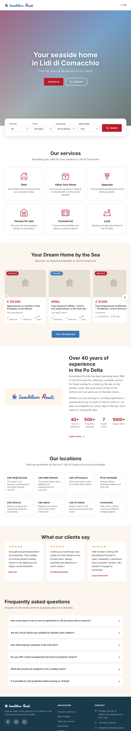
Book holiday (64, 719)
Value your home (66, 724)
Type (34, 124)
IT (122, 5)
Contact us (53, 81)
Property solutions (67, 715)
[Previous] (6, 300)
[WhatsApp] (24, 725)
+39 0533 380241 (107, 726)
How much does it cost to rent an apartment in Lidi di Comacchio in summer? (51, 623)
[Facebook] (8, 725)
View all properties (65, 337)
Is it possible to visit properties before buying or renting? (40, 684)
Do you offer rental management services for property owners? (44, 660)
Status (13, 124)
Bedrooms (84, 124)
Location (60, 124)
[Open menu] (77, 5)
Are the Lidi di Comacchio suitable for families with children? (42, 636)
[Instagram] (16, 725)
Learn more (77, 439)
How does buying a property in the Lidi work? (34, 648)
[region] (65, 300)
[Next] (125, 300)
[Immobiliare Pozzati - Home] (19, 5)
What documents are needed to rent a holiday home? (38, 672)
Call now (76, 81)
